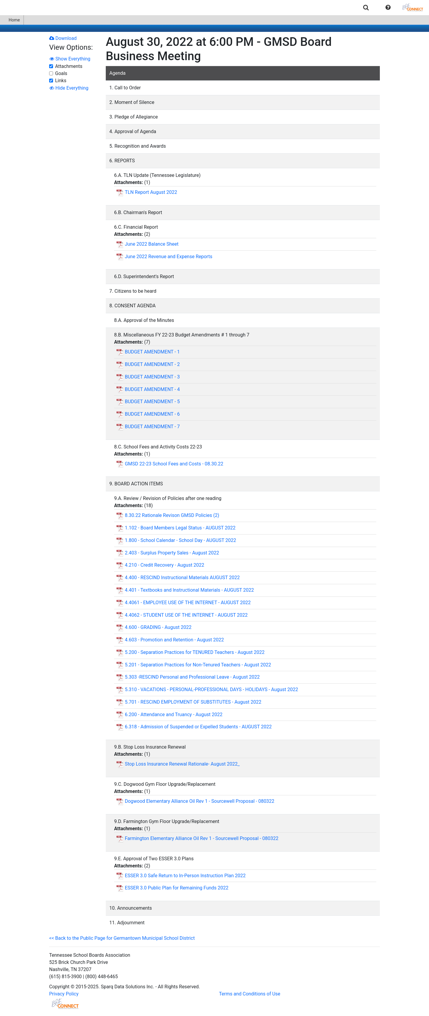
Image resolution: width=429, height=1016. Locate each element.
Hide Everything (68, 88)
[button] (388, 7)
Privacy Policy (64, 994)
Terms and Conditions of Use (249, 994)
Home (12, 20)
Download (63, 38)
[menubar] (214, 7)
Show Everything (69, 59)
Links (60, 80)
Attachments (69, 66)
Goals (61, 73)
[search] (366, 7)
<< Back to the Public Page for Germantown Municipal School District (122, 938)
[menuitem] (366, 7)
